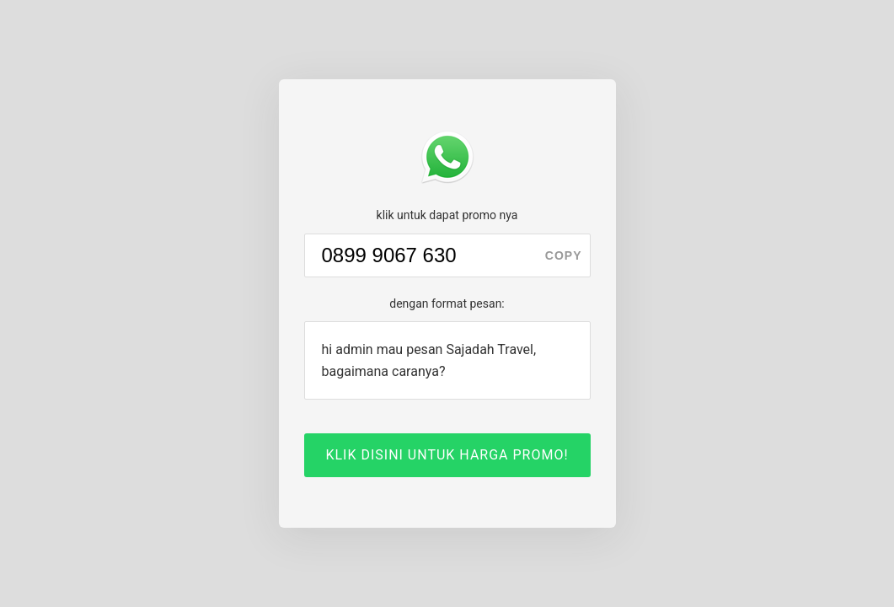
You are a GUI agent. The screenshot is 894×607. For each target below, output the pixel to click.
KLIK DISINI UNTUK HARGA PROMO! (446, 455)
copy (563, 255)
